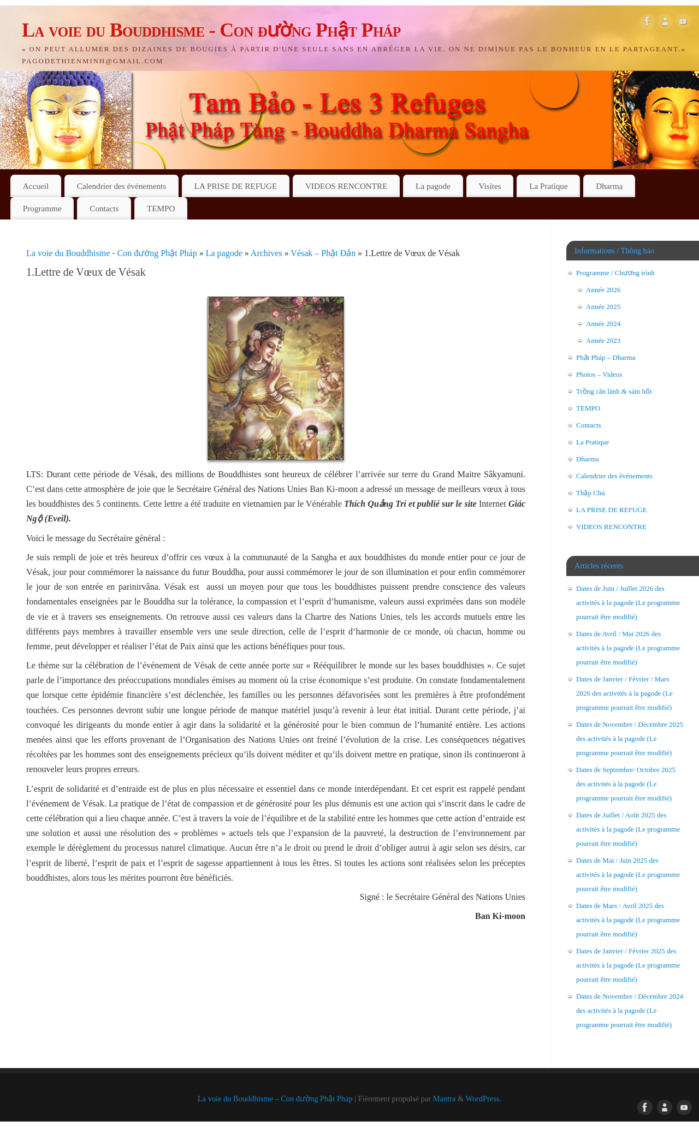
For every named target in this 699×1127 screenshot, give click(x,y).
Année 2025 (603, 306)
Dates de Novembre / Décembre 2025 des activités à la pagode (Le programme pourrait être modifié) (629, 738)
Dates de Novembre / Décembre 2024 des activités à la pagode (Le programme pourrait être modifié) (629, 1010)
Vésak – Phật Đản (324, 253)
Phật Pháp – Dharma (605, 357)
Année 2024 (603, 323)
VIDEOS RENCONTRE (346, 186)
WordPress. (483, 1098)
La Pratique (548, 186)
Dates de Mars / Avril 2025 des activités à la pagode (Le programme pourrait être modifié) (628, 919)
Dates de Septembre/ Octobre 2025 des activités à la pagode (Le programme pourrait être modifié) (626, 784)
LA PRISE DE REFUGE (235, 186)
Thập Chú (590, 493)
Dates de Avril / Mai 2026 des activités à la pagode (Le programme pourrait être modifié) (628, 648)
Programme (42, 208)
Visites (489, 186)
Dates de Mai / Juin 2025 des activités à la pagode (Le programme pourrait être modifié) (628, 874)
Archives (268, 253)
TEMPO (161, 208)
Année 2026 (603, 290)
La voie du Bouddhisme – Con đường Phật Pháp (275, 1098)
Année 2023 (603, 340)
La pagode (433, 186)
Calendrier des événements (122, 186)
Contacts (104, 208)
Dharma (609, 186)
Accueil (36, 186)
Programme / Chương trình (615, 273)
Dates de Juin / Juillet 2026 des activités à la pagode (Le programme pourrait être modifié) (628, 602)
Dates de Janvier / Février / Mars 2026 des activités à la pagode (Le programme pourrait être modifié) (624, 693)
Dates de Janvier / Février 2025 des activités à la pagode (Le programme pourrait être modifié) (628, 965)
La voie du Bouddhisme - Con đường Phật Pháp (211, 30)
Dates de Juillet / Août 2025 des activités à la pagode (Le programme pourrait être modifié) (628, 829)
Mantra (444, 1098)
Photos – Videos (599, 374)
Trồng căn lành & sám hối (614, 391)
